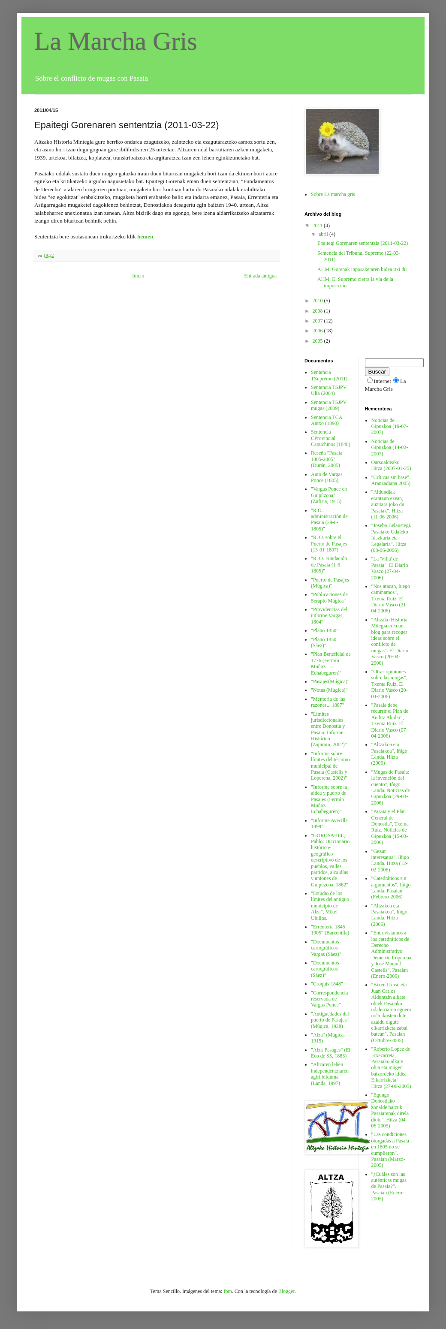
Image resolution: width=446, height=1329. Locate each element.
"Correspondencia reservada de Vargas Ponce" (329, 999)
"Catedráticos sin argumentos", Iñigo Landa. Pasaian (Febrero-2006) (391, 887)
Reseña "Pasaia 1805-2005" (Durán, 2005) (326, 459)
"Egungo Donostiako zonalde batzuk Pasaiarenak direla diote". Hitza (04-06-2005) (390, 1110)
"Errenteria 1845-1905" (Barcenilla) (330, 930)
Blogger (286, 1291)
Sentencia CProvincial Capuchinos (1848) (330, 438)
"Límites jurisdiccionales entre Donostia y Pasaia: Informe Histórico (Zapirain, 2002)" (329, 729)
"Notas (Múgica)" (329, 690)
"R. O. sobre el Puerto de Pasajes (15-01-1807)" (329, 543)
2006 (318, 331)
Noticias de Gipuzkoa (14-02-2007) (389, 447)
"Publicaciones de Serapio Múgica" (329, 597)
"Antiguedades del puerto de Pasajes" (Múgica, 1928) (330, 1020)
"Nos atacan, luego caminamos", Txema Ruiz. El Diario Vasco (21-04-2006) (390, 598)
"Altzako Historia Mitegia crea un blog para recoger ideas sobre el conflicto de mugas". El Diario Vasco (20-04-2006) (390, 641)
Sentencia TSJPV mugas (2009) (329, 405)
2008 (318, 311)
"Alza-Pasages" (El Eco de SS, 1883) (330, 1053)
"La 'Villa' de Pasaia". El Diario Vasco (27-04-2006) (389, 568)
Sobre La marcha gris (333, 194)
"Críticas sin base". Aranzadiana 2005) (391, 480)
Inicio (138, 276)
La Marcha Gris (115, 41)
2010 (318, 301)
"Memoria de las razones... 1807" (328, 702)
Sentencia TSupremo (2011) (329, 375)
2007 (318, 321)
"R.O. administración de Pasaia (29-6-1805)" (329, 519)
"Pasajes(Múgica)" (330, 681)
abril (324, 234)
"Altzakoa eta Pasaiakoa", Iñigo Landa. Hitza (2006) (389, 753)
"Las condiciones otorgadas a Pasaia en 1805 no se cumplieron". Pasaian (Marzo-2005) (390, 1149)
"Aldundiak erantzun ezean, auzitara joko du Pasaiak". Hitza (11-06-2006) (387, 504)
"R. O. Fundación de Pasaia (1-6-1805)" (329, 564)
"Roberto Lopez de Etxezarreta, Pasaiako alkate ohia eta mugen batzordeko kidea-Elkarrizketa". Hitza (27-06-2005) (391, 1067)
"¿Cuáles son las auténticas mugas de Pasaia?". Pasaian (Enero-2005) (389, 1186)
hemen (145, 236)
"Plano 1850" (324, 630)
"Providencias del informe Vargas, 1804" (329, 615)
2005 (318, 341)
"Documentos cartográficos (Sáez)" (325, 969)
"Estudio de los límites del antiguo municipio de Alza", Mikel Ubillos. (330, 905)
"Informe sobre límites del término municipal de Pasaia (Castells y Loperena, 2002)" (330, 765)
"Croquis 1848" (327, 984)
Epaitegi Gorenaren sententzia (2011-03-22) (362, 243)
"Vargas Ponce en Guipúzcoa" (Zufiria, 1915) (329, 495)
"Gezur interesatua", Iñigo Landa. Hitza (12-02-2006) (390, 860)
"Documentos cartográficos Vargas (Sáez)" (326, 948)
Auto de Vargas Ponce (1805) (327, 477)
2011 (318, 226)
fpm (227, 1291)
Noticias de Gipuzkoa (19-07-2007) (389, 426)
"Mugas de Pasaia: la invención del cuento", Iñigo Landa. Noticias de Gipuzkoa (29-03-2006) (390, 787)
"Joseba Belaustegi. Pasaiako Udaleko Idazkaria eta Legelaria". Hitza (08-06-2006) (391, 537)
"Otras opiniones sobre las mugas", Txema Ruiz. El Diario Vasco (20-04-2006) (389, 684)
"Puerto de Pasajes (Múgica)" (330, 583)
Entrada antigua (260, 276)
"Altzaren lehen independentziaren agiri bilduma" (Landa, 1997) (330, 1073)
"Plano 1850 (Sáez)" (323, 642)
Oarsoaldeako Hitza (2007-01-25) (391, 465)
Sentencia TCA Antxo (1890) (326, 420)
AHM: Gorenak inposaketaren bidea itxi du (362, 269)
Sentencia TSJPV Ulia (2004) (329, 390)
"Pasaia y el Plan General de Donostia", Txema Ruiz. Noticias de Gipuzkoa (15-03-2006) (390, 826)
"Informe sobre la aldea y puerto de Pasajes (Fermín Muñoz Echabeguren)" (329, 799)
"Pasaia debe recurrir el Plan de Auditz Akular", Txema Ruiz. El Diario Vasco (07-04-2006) (389, 720)
